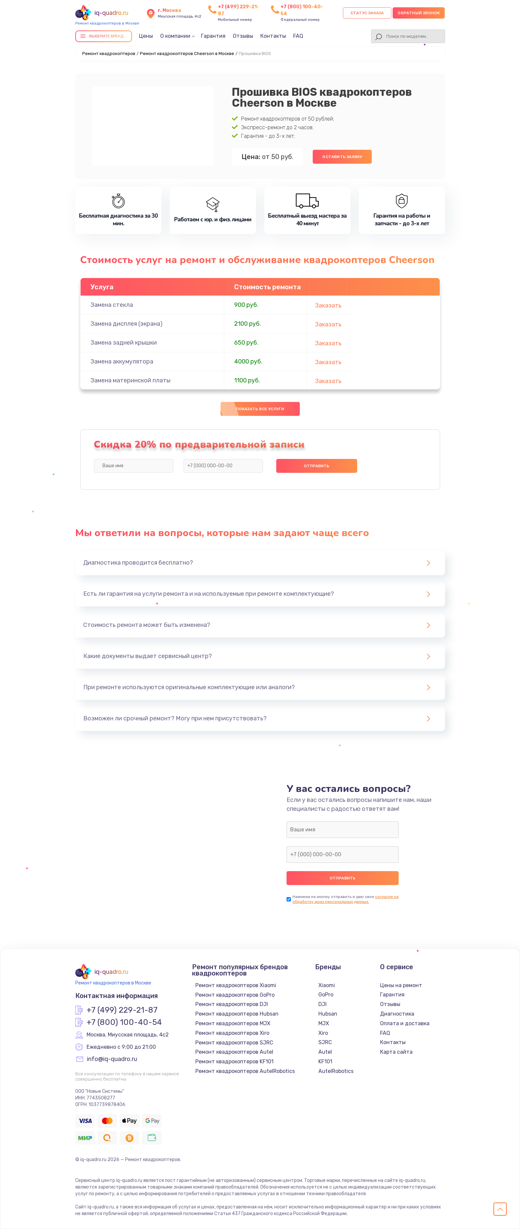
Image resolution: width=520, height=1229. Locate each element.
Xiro (323, 1033)
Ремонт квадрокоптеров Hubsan (237, 1014)
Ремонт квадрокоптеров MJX (232, 1023)
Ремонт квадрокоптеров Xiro (232, 1033)
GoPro (325, 994)
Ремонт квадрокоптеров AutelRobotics (245, 1071)
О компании (175, 36)
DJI (322, 1004)
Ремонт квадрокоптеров (108, 53)
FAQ (298, 36)
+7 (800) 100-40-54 (124, 1022)
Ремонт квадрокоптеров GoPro (235, 995)
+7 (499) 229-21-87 (122, 1010)
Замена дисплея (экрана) (126, 323)
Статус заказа (367, 13)
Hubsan (327, 1014)
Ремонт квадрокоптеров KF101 (234, 1061)
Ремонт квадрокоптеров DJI (231, 1004)
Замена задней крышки (124, 342)
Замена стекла (112, 304)
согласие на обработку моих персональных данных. (345, 899)
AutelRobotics (336, 1071)
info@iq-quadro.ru (112, 1059)
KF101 (325, 1061)
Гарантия (213, 36)
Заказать (328, 305)
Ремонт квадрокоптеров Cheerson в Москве (187, 53)
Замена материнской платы (130, 380)
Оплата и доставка (404, 1023)
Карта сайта (396, 1052)
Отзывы (243, 36)
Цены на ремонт (401, 985)
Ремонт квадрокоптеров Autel (234, 1052)
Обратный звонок (419, 13)
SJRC (325, 1042)
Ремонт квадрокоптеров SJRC (234, 1042)
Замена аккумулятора (122, 361)
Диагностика (397, 1014)
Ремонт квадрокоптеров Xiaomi (235, 985)
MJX (323, 1023)
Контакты (273, 36)
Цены (146, 36)
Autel (325, 1052)
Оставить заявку (342, 156)
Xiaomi (326, 985)
